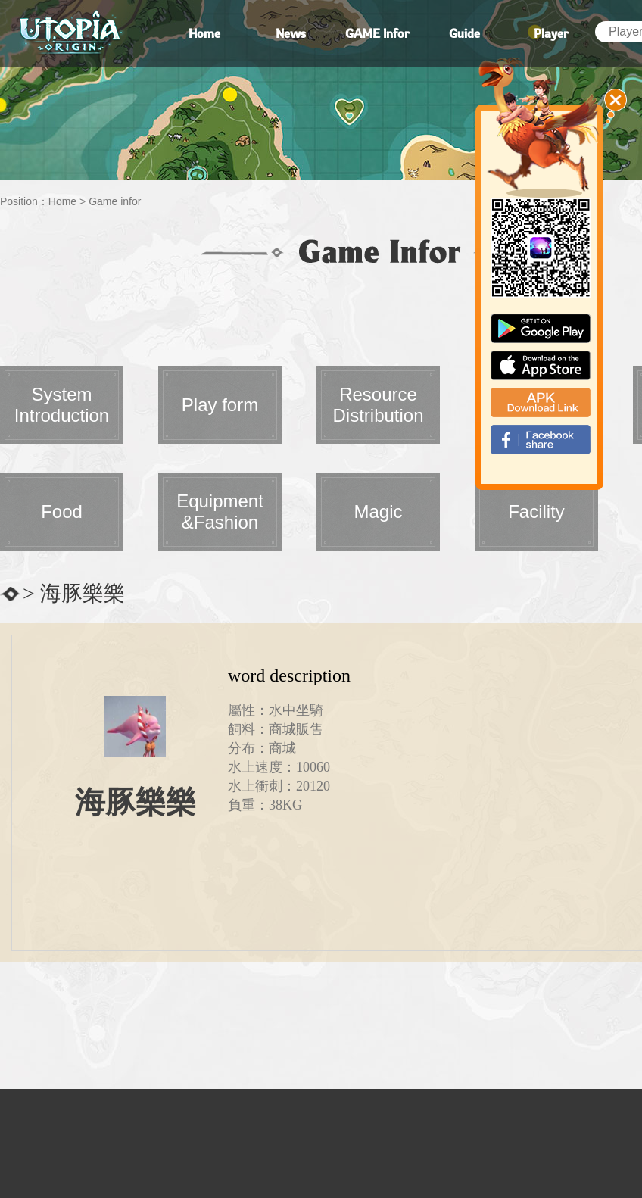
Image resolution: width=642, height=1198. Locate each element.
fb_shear (541, 439)
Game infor (115, 201)
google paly (541, 328)
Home (62, 201)
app (541, 365)
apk (541, 402)
